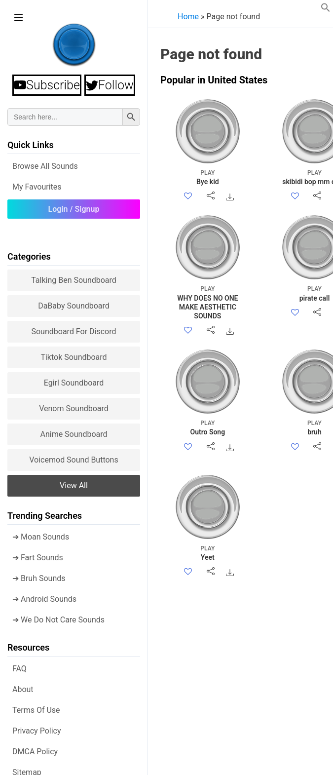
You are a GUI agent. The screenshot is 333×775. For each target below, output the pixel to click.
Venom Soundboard (74, 408)
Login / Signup (74, 209)
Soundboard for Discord (73, 331)
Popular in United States (213, 80)
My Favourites (37, 187)
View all (74, 485)
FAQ (19, 668)
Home (188, 16)
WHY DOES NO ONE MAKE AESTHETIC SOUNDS (207, 302)
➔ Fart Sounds (37, 557)
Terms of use (36, 710)
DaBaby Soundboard (74, 305)
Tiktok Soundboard (73, 357)
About (23, 689)
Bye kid (207, 177)
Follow (110, 85)
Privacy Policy (36, 731)
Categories (29, 256)
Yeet (207, 552)
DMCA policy (35, 751)
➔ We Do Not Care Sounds (58, 619)
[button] (326, 9)
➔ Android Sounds (44, 599)
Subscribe (47, 85)
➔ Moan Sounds (40, 537)
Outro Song (207, 427)
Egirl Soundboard (74, 383)
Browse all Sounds (45, 166)
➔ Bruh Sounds (39, 578)
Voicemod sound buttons (73, 460)
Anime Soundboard (73, 434)
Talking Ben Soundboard (73, 280)
